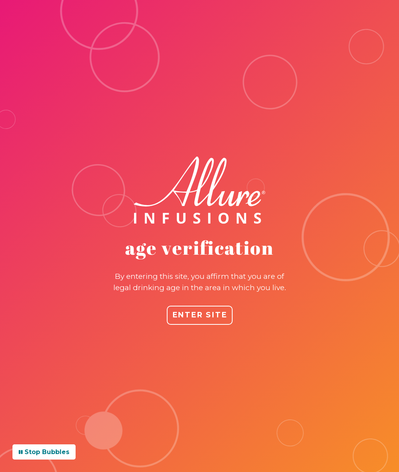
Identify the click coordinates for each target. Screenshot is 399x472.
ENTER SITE (199, 314)
